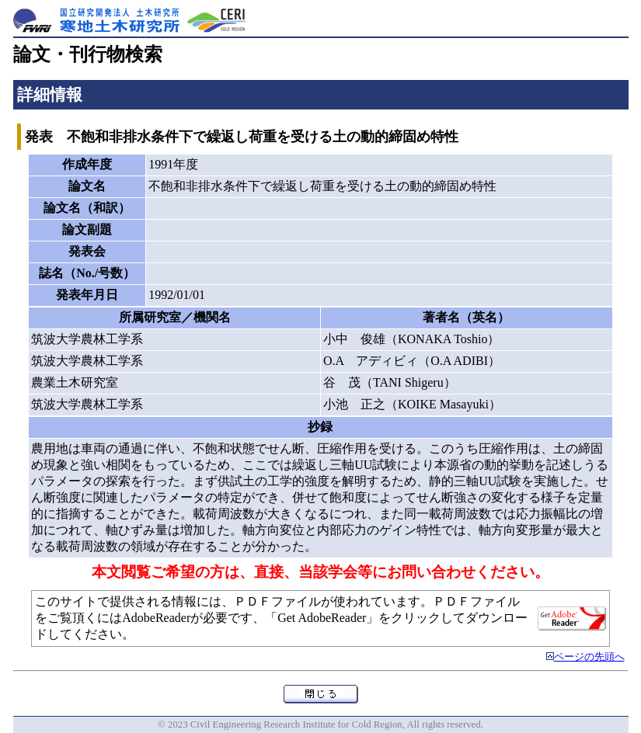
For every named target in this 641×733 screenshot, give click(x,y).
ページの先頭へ (589, 656)
